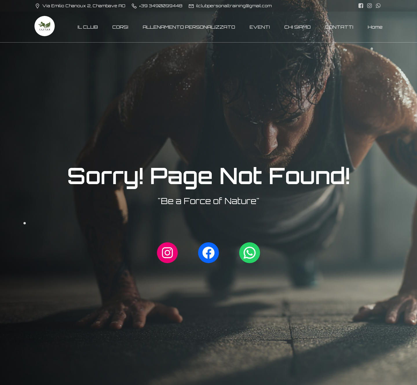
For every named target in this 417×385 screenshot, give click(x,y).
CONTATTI (339, 27)
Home (375, 27)
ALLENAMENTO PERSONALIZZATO (189, 27)
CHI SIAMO (297, 27)
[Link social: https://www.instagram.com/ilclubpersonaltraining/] (369, 5)
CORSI (120, 27)
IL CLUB (88, 27)
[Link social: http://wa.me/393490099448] (378, 5)
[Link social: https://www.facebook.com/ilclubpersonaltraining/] (360, 5)
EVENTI (260, 27)
